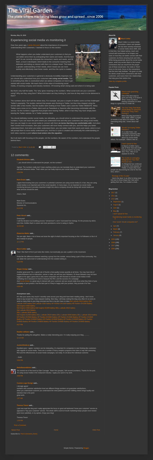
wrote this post (34, 45)
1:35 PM (20, 420)
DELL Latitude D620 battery (65, 308)
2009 (113, 239)
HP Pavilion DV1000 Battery (62, 303)
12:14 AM (20, 338)
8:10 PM (20, 208)
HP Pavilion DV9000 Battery (59, 321)
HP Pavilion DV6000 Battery (32, 319)
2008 (113, 242)
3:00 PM (20, 360)
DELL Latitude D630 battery (27, 312)
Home (56, 430)
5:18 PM (20, 262)
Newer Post (15, 430)
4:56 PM (20, 376)
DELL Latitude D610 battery (87, 315)
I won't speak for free (129, 144)
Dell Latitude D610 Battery (26, 310)
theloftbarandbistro (24, 367)
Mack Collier (21, 249)
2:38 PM (20, 172)
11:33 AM (20, 226)
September (117, 202)
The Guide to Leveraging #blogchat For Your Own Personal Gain (130, 160)
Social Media (24, 281)
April (115, 226)
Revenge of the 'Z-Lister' (121, 176)
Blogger (86, 448)
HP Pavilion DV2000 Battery (27, 317)
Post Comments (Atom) (29, 434)
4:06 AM (20, 286)
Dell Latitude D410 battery (79, 301)
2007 (113, 246)
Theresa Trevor (22, 405)
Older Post (96, 430)
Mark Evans (21, 180)
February (116, 232)
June (115, 208)
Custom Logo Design (25, 383)
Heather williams (23, 332)
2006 (113, 249)
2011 (113, 196)
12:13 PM (20, 242)
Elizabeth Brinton (23, 159)
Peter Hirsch (21, 215)
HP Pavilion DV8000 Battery (39, 321)
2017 (113, 193)
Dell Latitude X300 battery (41, 303)
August (116, 205)
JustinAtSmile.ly (23, 345)
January (116, 235)
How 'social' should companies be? (125, 222)
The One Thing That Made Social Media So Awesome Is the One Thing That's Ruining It (131, 110)
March (115, 229)
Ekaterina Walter (23, 233)
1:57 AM (20, 398)
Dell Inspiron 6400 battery (26, 306)
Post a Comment (20, 425)
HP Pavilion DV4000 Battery (68, 317)
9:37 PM (20, 325)
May (115, 211)
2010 (113, 199)
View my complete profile (118, 81)
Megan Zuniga (22, 269)
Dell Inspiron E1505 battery (45, 308)
